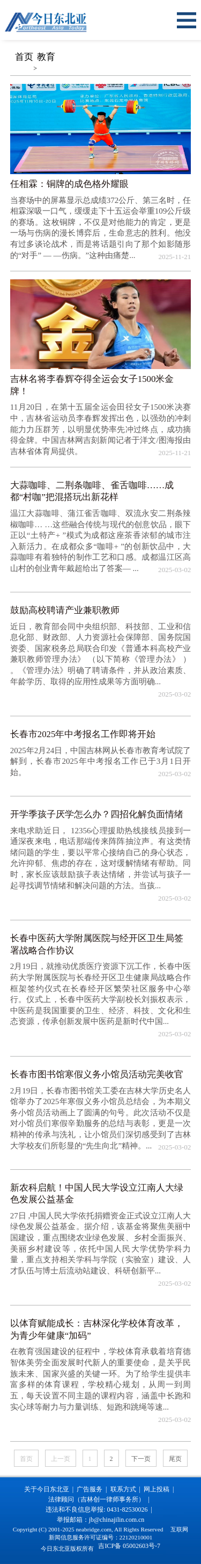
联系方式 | (127, 1489)
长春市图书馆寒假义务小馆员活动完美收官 (96, 1074)
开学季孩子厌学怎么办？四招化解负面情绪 (96, 814)
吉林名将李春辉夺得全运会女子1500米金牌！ (92, 385)
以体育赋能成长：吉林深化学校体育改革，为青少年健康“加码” (96, 1329)
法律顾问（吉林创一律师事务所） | (100, 1499)
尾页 (175, 1459)
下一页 (141, 1459)
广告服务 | (93, 1489)
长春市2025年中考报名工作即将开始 (83, 734)
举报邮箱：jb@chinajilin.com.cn (101, 1519)
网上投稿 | (160, 1489)
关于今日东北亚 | (50, 1489)
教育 (46, 57)
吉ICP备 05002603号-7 (129, 1546)
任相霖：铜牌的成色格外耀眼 (69, 184)
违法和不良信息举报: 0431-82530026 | (100, 1509)
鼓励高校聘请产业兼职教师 (65, 610)
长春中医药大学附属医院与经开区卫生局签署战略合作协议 (96, 944)
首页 (24, 57)
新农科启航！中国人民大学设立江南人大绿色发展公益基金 (96, 1194)
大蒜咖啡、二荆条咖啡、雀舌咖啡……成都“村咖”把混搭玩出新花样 (92, 491)
